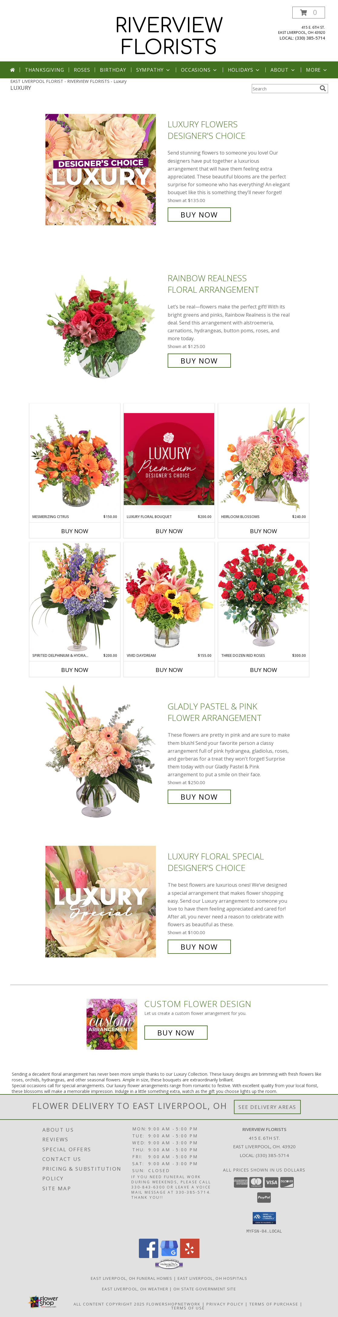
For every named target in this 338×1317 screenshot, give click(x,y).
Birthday (113, 70)
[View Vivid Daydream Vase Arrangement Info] (169, 598)
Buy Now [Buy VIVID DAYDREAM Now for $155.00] (169, 670)
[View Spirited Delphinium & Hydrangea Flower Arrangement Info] (74, 597)
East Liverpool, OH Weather (135, 1288)
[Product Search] (284, 88)
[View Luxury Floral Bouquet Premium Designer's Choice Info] (169, 459)
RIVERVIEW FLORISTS (169, 37)
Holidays (244, 70)
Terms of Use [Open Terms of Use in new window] (188, 1307)
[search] (323, 88)
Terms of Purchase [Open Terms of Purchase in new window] (273, 1303)
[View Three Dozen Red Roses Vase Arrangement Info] (263, 597)
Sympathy (153, 70)
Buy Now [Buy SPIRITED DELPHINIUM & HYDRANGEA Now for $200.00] (74, 670)
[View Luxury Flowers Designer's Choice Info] (105, 169)
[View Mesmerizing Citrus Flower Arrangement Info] (74, 459)
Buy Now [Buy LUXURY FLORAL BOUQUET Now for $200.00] (169, 531)
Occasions (199, 70)
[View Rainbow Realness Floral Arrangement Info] (105, 319)
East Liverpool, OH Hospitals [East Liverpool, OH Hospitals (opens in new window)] (212, 1278)
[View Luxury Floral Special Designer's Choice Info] (105, 902)
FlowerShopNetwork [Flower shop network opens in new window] (173, 1303)
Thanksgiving (44, 70)
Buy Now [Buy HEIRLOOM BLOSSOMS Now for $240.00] (263, 531)
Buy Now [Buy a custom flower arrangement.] (176, 1033)
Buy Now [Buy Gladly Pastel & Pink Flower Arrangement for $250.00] (199, 797)
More (317, 70)
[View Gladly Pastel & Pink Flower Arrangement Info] (105, 752)
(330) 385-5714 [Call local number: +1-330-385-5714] (310, 38)
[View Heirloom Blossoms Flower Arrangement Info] (263, 458)
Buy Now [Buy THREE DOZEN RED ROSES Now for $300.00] (263, 670)
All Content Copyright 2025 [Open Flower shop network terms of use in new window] (109, 1303)
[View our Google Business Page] (169, 1256)
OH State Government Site (204, 1288)
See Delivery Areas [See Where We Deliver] (267, 1106)
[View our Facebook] (148, 1256)
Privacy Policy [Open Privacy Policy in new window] (225, 1303)
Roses (82, 70)
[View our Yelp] (189, 1256)
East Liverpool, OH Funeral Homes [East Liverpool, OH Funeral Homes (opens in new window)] (131, 1278)
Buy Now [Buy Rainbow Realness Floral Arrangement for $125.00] (199, 361)
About (283, 70)
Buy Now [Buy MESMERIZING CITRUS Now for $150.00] (74, 531)
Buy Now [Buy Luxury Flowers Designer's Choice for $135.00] (199, 215)
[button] (308, 12)
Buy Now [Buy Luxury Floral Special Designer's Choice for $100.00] (199, 947)
